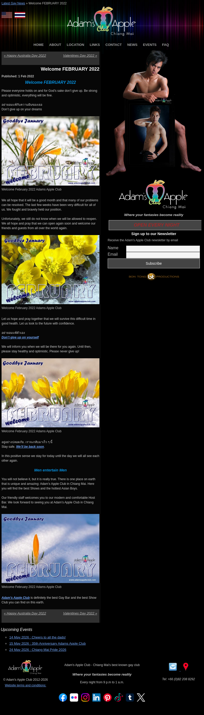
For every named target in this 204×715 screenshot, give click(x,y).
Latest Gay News (13, 3)
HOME (38, 45)
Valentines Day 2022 (80, 55)
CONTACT (113, 45)
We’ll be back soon (30, 446)
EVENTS (150, 45)
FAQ (165, 45)
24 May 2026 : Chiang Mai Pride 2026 (37, 650)
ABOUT (55, 45)
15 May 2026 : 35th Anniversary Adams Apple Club (47, 643)
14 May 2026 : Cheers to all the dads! (37, 637)
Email (113, 254)
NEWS (132, 45)
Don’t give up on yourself (20, 337)
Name (113, 248)
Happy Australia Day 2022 (25, 55)
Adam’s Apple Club (16, 598)
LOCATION (75, 45)
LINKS (95, 45)
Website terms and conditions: (25, 685)
